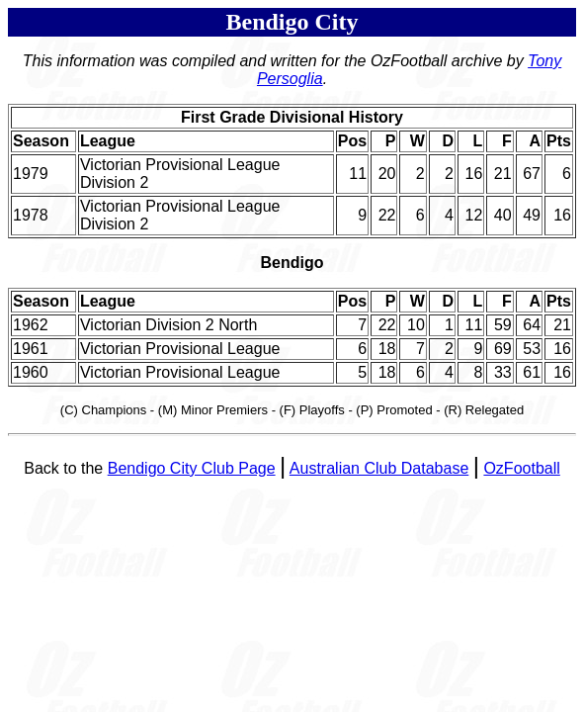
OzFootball (521, 468)
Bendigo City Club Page (192, 468)
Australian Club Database (379, 468)
